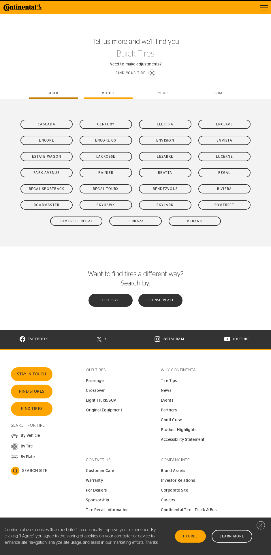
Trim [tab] (217, 93)
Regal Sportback (47, 189)
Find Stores (31, 392)
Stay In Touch (31, 374)
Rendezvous (165, 189)
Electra (165, 124)
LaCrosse (105, 156)
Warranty (94, 481)
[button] (135, 72)
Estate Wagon (46, 156)
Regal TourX (106, 189)
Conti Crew (171, 420)
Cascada (46, 124)
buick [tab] (53, 93)
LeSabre (165, 156)
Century (105, 124)
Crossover (95, 391)
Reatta (165, 172)
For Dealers (96, 490)
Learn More (232, 536)
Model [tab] (108, 93)
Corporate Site (174, 490)
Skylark (165, 205)
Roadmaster (47, 205)
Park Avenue (46, 172)
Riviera (224, 189)
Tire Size (110, 300)
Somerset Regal (76, 221)
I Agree (190, 536)
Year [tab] (163, 93)
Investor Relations (178, 481)
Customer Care (100, 471)
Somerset (224, 205)
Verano (195, 221)
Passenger (95, 381)
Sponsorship (97, 500)
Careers (168, 500)
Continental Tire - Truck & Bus (189, 510)
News (166, 391)
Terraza (135, 221)
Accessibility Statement (183, 440)
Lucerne (224, 156)
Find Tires (32, 409)
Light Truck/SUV (101, 400)
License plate (160, 300)
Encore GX (106, 140)
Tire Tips (169, 381)
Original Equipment (104, 410)
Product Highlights (178, 430)
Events (167, 400)
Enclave (224, 124)
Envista (224, 140)
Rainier (105, 172)
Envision (165, 140)
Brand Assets (173, 471)
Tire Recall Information (107, 510)
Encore (46, 140)
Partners (169, 410)
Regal (224, 172)
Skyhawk (106, 205)
